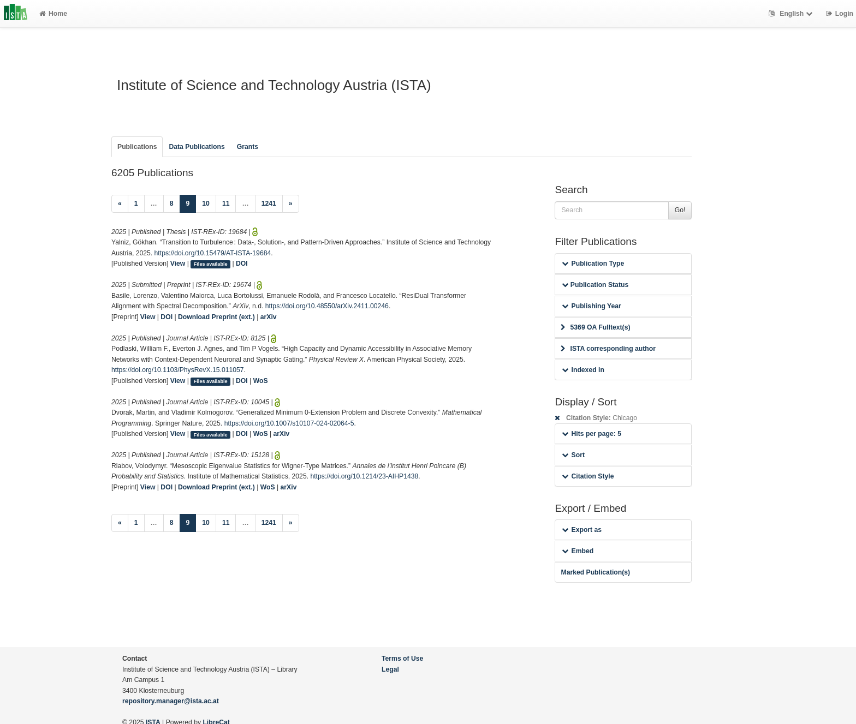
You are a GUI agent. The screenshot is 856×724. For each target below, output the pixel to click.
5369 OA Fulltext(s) (595, 327)
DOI (242, 263)
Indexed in (583, 370)
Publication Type (593, 263)
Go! (680, 210)
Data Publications (196, 147)
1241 (268, 203)
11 (226, 203)
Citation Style (588, 476)
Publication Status (595, 285)
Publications (137, 147)
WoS (260, 381)
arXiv (268, 317)
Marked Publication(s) (595, 572)
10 (206, 203)
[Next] (290, 204)
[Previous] (119, 204)
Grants (247, 147)
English (792, 13)
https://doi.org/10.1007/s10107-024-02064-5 (289, 423)
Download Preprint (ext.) (216, 317)
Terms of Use (402, 658)
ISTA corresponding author (608, 348)
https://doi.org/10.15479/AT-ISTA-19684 (212, 253)
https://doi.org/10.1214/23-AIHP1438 (364, 476)
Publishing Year (591, 306)
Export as (582, 530)
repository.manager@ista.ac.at (170, 701)
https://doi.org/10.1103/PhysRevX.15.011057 (177, 370)
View (178, 263)
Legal (390, 669)
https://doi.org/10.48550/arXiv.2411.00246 (327, 306)
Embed (577, 551)
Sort (573, 455)
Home (53, 13)
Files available (211, 264)
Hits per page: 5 (591, 434)
